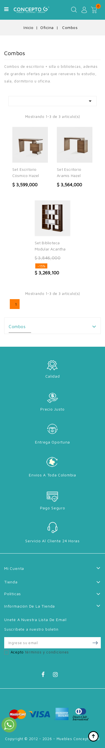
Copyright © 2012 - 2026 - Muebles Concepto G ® (52, 738)
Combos (17, 326)
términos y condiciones (47, 652)
